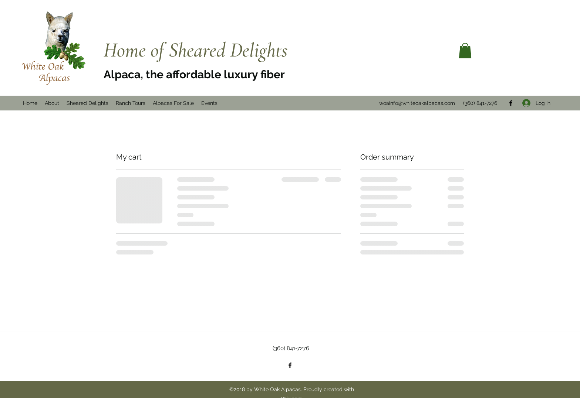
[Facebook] (290, 365)
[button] (465, 50)
